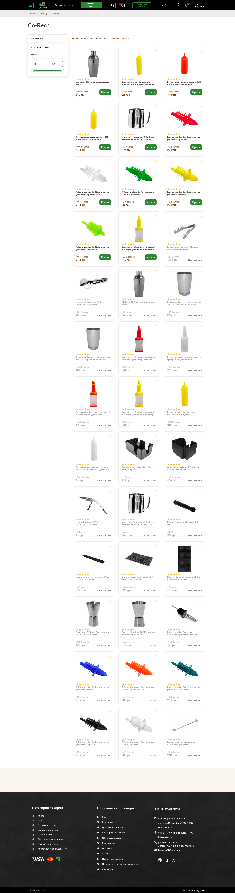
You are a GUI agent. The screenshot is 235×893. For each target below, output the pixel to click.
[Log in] (178, 6)
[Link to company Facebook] (180, 860)
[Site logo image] (42, 8)
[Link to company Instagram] (173, 860)
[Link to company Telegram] (167, 860)
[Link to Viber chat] (160, 860)
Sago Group (201, 890)
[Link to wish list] (187, 6)
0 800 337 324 (66, 5)
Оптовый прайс (91, 5)
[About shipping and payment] (122, 5)
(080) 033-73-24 (167, 842)
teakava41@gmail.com (170, 849)
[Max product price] (38, 64)
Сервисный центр (141, 5)
